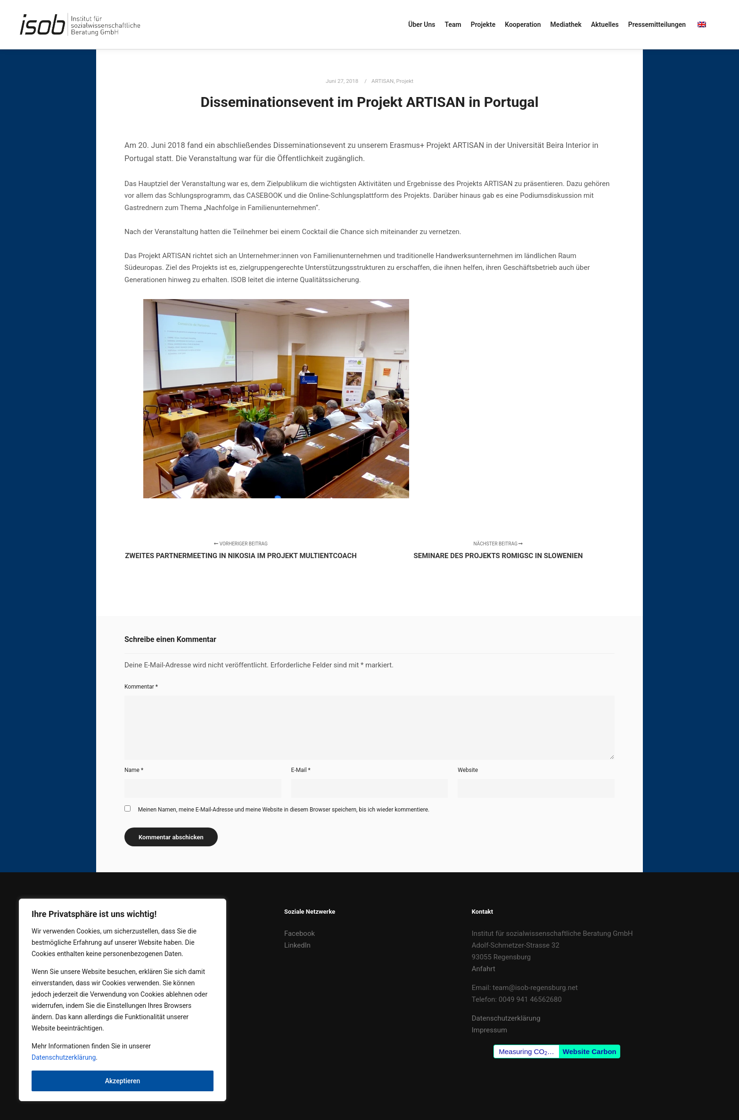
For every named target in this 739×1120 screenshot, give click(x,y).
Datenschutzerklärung (64, 1057)
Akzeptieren (122, 1081)
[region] (122, 1000)
